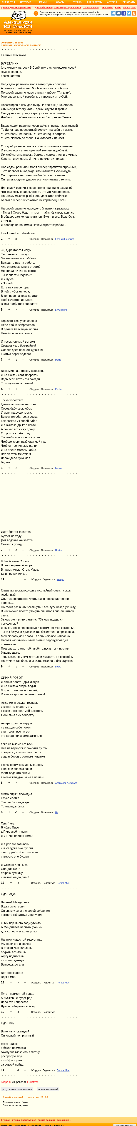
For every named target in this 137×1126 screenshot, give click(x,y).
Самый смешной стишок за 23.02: (26, 1097)
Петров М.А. (63, 883)
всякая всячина (46, 1120)
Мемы (43, 2)
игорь (58, 666)
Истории (25, 2)
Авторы (112, 2)
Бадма (58, 468)
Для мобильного (43, 7)
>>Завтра (33, 1082)
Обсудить (34, 239)
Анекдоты (8, 2)
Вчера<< (6, 1082)
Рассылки (59, 7)
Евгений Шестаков (64, 239)
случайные (63, 1120)
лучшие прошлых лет (24, 1120)
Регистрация (129, 7)
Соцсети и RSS (73, 7)
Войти (118, 7)
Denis (58, 360)
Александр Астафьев (66, 783)
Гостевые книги (90, 7)
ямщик (60, 579)
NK (56, 812)
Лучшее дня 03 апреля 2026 (16, 7)
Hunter (58, 550)
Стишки (77, 2)
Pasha (58, 389)
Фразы (60, 2)
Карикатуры (94, 2)
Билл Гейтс (61, 310)
